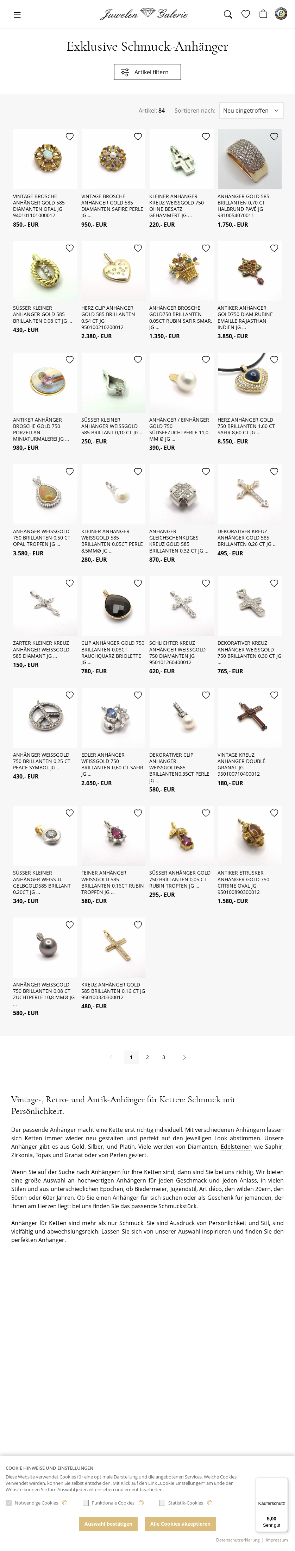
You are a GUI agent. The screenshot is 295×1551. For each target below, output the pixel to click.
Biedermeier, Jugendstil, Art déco (178, 1191)
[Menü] (284, 1481)
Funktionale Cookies (108, 1505)
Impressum (277, 1540)
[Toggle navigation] (17, 15)
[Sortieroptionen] (251, 110)
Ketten (58, 1225)
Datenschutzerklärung (238, 1540)
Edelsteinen (236, 1149)
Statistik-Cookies (181, 1505)
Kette (116, 1132)
